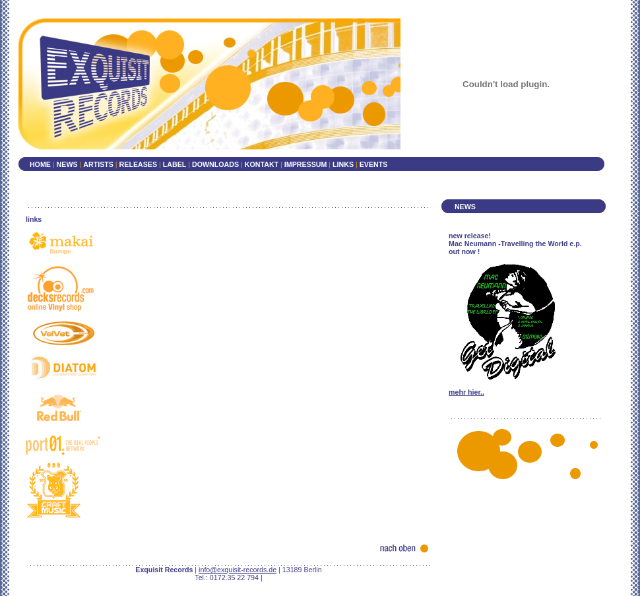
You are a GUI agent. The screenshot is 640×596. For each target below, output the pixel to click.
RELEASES (138, 164)
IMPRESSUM (306, 164)
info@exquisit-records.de (237, 570)
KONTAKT (261, 164)
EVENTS (374, 164)
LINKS (344, 164)
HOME (40, 164)
